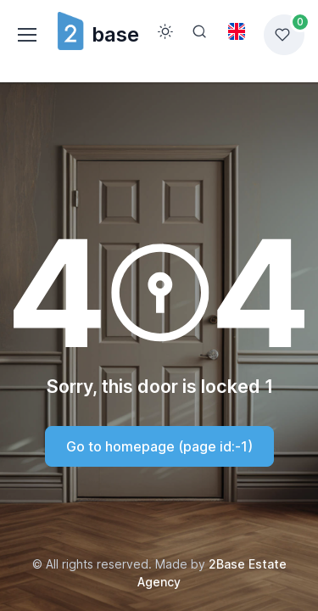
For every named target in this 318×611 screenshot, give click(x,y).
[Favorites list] (284, 34)
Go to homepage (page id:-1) (159, 446)
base (97, 34)
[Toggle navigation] (26, 35)
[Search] (199, 31)
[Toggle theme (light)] (165, 31)
